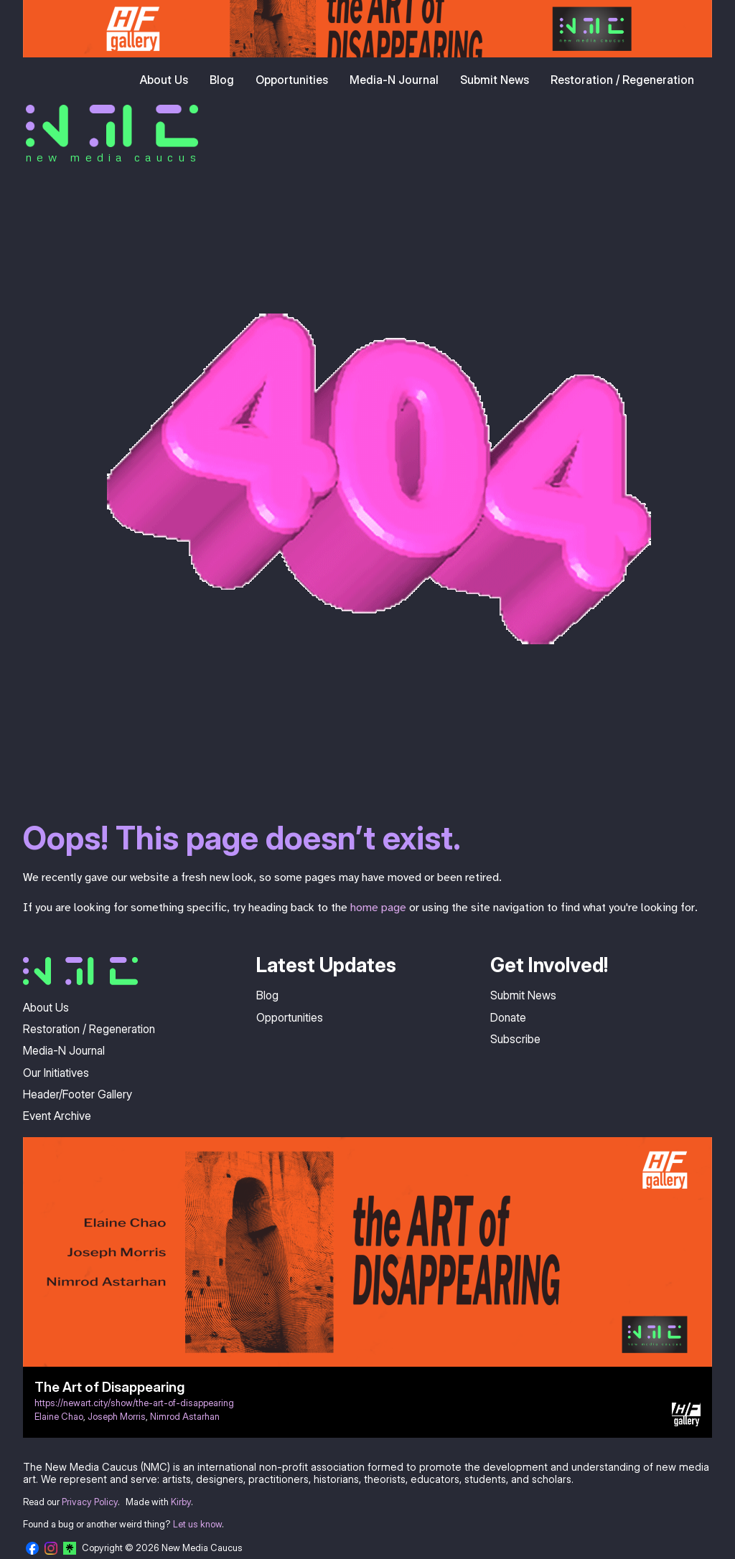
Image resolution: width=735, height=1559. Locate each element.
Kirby (181, 1502)
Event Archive (57, 1115)
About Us (164, 79)
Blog (222, 79)
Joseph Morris (117, 1416)
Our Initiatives (56, 1072)
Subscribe (515, 1039)
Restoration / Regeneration (622, 79)
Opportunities (292, 79)
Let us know (197, 1524)
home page (378, 907)
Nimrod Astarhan (185, 1416)
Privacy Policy (90, 1502)
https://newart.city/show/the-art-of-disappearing (134, 1403)
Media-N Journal (394, 79)
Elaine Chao (58, 1416)
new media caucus (113, 157)
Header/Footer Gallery (77, 1094)
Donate (508, 1017)
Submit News (494, 79)
